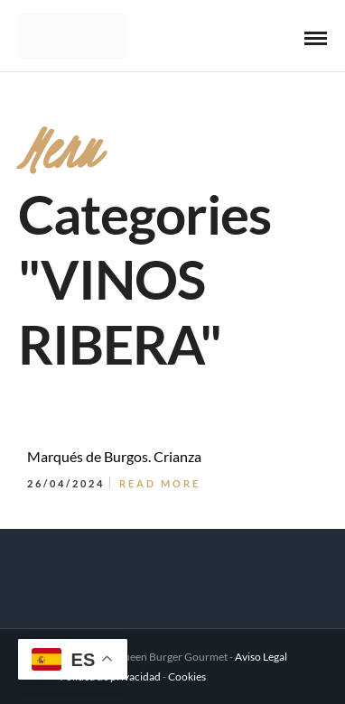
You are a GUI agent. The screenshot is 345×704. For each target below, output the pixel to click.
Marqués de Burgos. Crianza (114, 456)
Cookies (187, 676)
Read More (159, 483)
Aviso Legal (261, 656)
